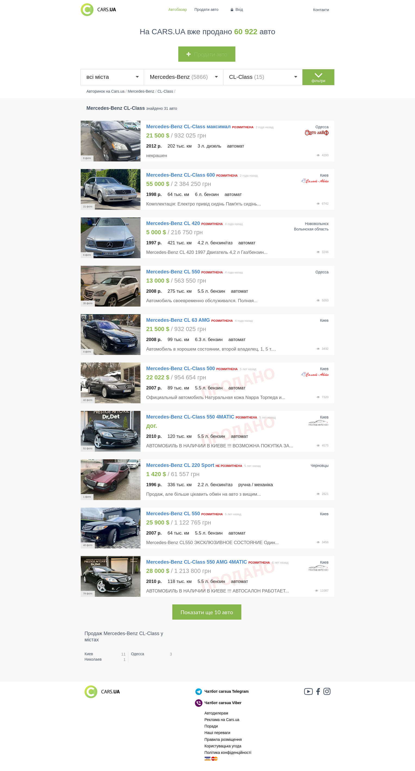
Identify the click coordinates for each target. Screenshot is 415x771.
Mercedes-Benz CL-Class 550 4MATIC (190, 417)
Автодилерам (216, 713)
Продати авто (207, 9)
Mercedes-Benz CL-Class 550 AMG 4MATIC (196, 562)
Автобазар (178, 9)
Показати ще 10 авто (206, 612)
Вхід (236, 9)
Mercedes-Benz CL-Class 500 (180, 368)
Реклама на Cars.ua (221, 719)
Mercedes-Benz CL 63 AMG (178, 320)
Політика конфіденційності (227, 752)
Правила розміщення (223, 739)
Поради (211, 726)
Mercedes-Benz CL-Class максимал (188, 126)
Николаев (93, 659)
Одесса (137, 654)
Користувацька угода (222, 746)
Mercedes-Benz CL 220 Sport (180, 465)
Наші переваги (217, 733)
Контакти (321, 10)
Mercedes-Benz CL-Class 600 (180, 175)
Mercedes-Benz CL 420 (173, 223)
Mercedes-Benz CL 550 (173, 271)
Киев (89, 654)
